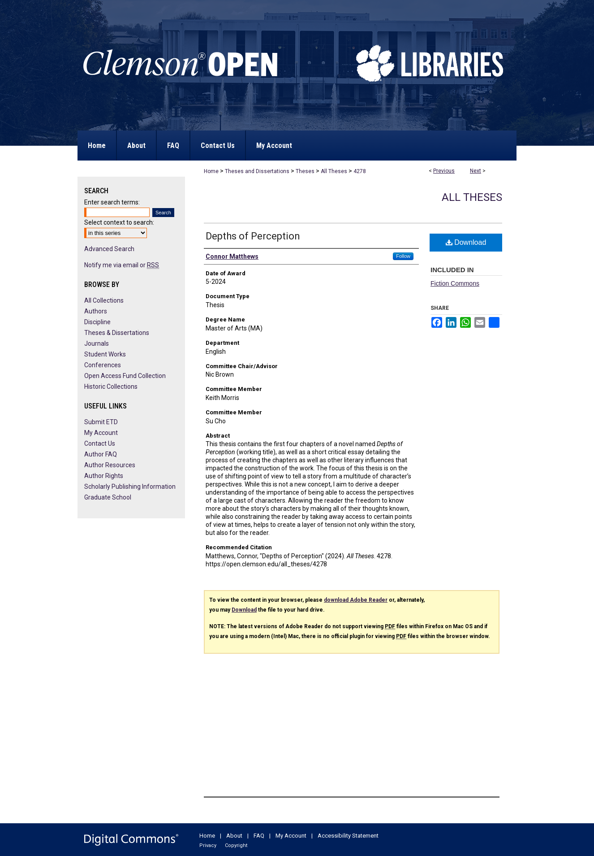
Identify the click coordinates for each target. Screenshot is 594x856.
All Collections (104, 300)
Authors (95, 311)
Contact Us (99, 443)
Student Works (105, 354)
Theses (305, 171)
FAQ (259, 835)
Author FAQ (100, 454)
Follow (403, 256)
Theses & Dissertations (116, 332)
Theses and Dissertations (257, 171)
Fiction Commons (454, 283)
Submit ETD (101, 422)
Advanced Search (109, 248)
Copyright (236, 845)
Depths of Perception (253, 236)
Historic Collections (111, 386)
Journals (96, 343)
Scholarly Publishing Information (130, 486)
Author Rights (103, 475)
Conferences (102, 365)
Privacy (207, 845)
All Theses (334, 171)
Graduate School (107, 497)
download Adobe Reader (355, 600)
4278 (359, 171)
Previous (444, 171)
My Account (101, 432)
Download (466, 242)
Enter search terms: (112, 202)
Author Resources (109, 465)
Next (475, 171)
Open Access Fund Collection (125, 375)
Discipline (97, 322)
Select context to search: (119, 222)
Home (211, 171)
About (234, 835)
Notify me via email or (121, 265)
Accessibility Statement (348, 835)
